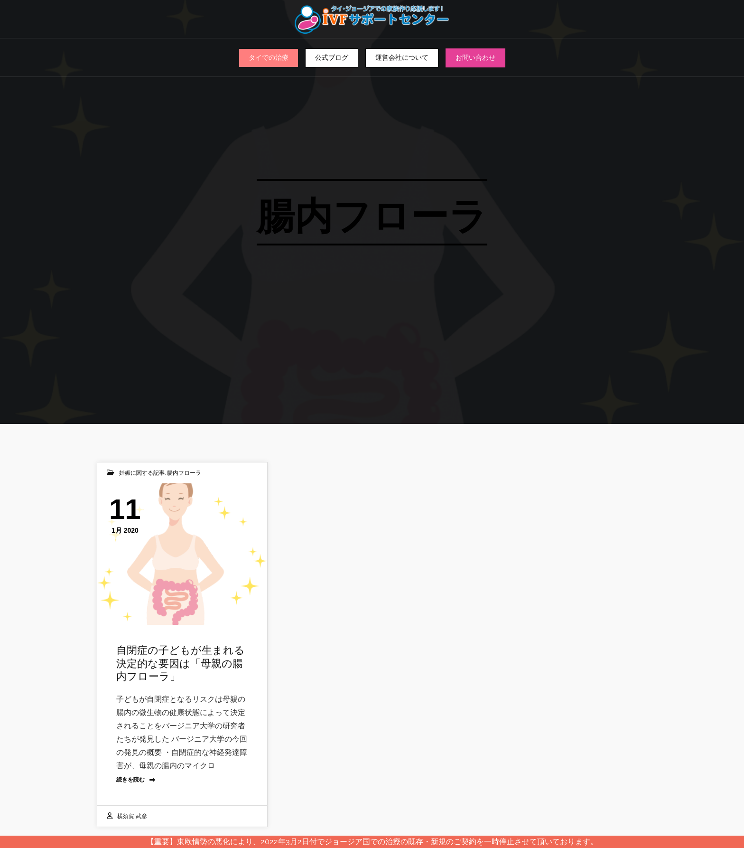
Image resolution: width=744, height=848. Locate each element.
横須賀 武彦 (132, 816)
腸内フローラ (184, 473)
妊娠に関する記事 (142, 473)
